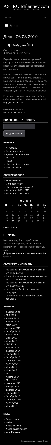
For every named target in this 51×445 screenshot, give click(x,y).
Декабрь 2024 (13, 312)
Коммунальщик (13, 180)
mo (19, 50)
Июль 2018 (11, 338)
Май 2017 (11, 373)
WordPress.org (13, 432)
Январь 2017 (12, 386)
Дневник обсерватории (17, 154)
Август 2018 (12, 335)
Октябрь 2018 (13, 331)
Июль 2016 (11, 406)
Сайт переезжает (14, 184)
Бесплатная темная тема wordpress (34, 441)
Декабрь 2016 (13, 390)
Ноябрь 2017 (12, 354)
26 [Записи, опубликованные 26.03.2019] (13, 221)
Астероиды (11, 148)
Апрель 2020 (12, 318)
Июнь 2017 (11, 370)
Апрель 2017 (12, 377)
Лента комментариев (16, 429)
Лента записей (13, 426)
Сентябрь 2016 (13, 399)
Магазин (10, 158)
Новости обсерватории (17, 164)
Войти (9, 422)
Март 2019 (11, 325)
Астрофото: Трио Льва (17, 193)
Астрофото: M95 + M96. (18, 190)
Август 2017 (12, 364)
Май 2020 (11, 315)
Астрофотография (15, 151)
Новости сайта (21, 113)
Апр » (14, 227)
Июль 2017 (11, 367)
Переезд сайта (18, 44)
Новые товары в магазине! (19, 187)
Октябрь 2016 (13, 396)
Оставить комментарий (18, 53)
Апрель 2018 (12, 348)
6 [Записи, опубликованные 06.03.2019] (19, 211)
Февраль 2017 (13, 383)
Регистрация (12, 419)
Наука (9, 161)
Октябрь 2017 (13, 357)
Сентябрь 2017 (13, 360)
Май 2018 (11, 344)
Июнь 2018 (11, 341)
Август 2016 (12, 403)
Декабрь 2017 (13, 351)
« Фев (6, 227)
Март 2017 (11, 380)
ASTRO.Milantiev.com (26, 6)
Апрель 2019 (12, 322)
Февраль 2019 (13, 328)
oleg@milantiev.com (13, 102)
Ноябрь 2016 (12, 393)
